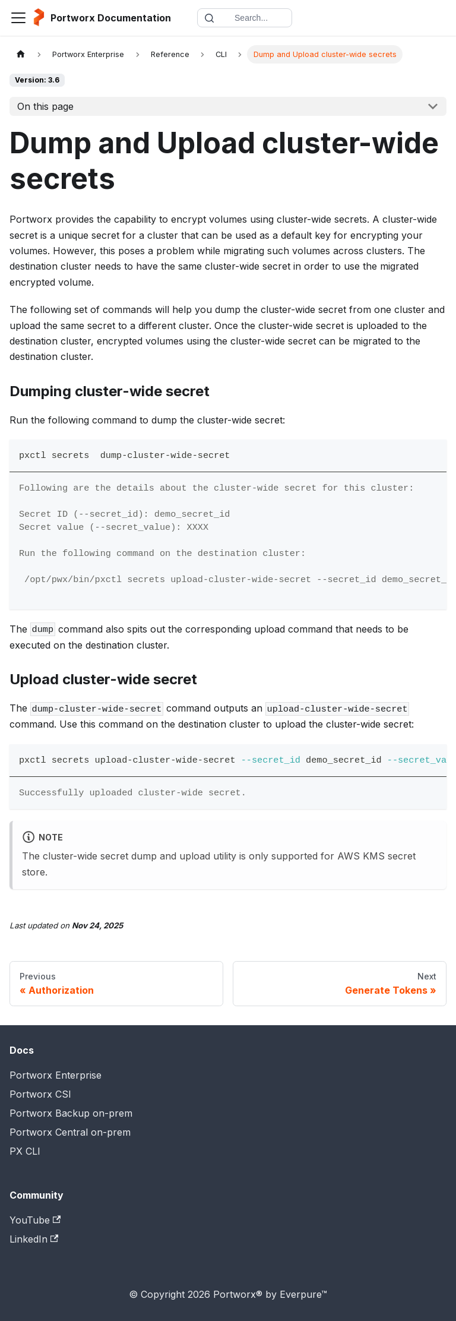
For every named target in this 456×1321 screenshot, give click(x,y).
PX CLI (25, 1151)
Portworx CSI (40, 1094)
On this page (45, 106)
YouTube (35, 1220)
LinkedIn (34, 1239)
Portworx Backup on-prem (71, 1113)
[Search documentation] (244, 17)
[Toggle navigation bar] (18, 18)
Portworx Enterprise (56, 1075)
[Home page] (21, 54)
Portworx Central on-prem (70, 1132)
